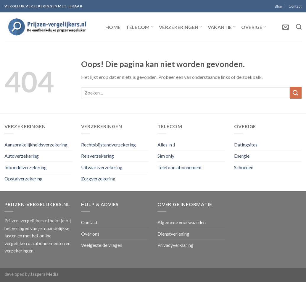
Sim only (165, 156)
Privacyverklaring (175, 245)
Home (112, 27)
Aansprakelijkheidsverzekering (35, 144)
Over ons (90, 234)
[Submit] (296, 92)
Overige (253, 27)
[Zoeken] (299, 26)
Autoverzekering (21, 156)
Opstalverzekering (23, 178)
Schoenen (243, 167)
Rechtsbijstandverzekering (108, 144)
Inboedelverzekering (25, 167)
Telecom (140, 27)
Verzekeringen (180, 27)
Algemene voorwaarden (181, 222)
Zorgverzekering (98, 178)
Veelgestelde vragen (101, 245)
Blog (278, 6)
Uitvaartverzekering (102, 167)
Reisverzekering (97, 156)
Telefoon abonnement (179, 167)
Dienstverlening (173, 234)
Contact (295, 6)
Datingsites (245, 144)
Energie (241, 156)
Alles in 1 (166, 144)
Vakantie (222, 27)
